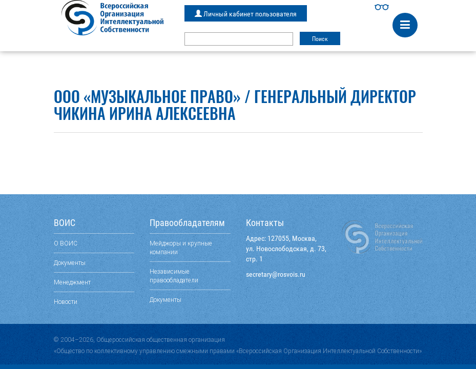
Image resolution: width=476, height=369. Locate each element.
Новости (65, 301)
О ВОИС (65, 243)
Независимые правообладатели (174, 276)
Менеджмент (72, 282)
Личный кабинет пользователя (246, 14)
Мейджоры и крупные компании (181, 247)
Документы (70, 262)
